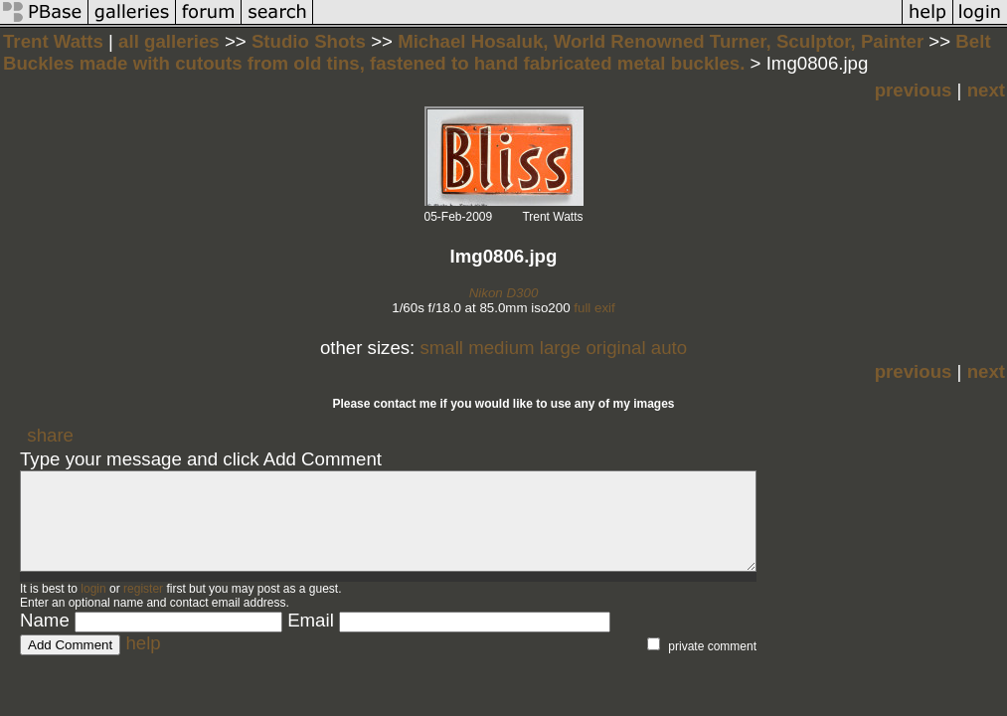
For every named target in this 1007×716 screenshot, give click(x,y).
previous (913, 90)
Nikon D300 (504, 292)
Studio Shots (311, 41)
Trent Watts (53, 41)
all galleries (169, 41)
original (615, 347)
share (50, 435)
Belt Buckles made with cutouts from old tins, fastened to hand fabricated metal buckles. (497, 52)
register (143, 589)
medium (501, 347)
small (441, 347)
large (561, 347)
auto (669, 347)
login (93, 589)
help (142, 642)
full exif (594, 307)
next (986, 90)
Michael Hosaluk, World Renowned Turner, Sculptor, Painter (660, 41)
